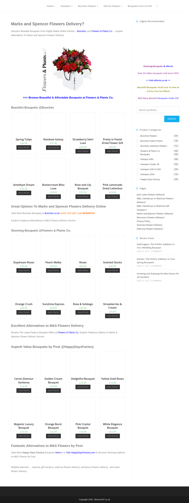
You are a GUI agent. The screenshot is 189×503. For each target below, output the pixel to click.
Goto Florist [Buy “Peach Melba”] (53, 270)
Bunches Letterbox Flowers (153, 145)
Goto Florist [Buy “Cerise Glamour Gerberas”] (23, 390)
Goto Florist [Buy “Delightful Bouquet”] (82, 387)
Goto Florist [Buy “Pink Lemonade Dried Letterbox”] (112, 196)
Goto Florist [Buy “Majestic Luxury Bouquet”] (23, 436)
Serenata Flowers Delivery (149, 224)
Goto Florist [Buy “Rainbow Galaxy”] (53, 147)
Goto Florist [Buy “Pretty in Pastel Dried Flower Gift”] (112, 151)
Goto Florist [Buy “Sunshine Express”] (53, 312)
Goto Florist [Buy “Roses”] (82, 270)
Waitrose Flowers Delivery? (150, 228)
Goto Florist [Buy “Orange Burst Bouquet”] (53, 436)
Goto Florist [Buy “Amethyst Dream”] (23, 192)
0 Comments (156, 251)
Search (172, 118)
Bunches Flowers (148, 135)
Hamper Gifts (147, 159)
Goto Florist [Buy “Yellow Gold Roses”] (112, 387)
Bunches (81, 31)
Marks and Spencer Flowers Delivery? (155, 213)
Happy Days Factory (150, 179)
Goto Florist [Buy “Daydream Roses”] (23, 270)
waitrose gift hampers (43, 467)
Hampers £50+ (147, 174)
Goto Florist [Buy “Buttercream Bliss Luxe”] (53, 196)
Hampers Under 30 (149, 164)
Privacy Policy (143, 221)
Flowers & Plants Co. (102, 31)
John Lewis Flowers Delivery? (151, 194)
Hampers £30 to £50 (150, 169)
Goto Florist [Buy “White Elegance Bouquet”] (112, 436)
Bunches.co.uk (52, 213)
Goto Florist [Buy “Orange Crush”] (23, 312)
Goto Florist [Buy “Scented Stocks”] (112, 270)
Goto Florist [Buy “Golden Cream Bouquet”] (53, 390)
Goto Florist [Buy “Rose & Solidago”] (82, 312)
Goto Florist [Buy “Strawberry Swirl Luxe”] (82, 151)
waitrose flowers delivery (67, 467)
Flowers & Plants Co (150, 150)
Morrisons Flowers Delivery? (150, 217)
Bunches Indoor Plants (151, 140)
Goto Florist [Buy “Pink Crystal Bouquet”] (82, 436)
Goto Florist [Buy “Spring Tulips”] (23, 147)
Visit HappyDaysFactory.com (80, 452)
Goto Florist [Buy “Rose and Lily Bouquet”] (82, 196)
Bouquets (145, 154)
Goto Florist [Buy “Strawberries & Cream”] (112, 315)
